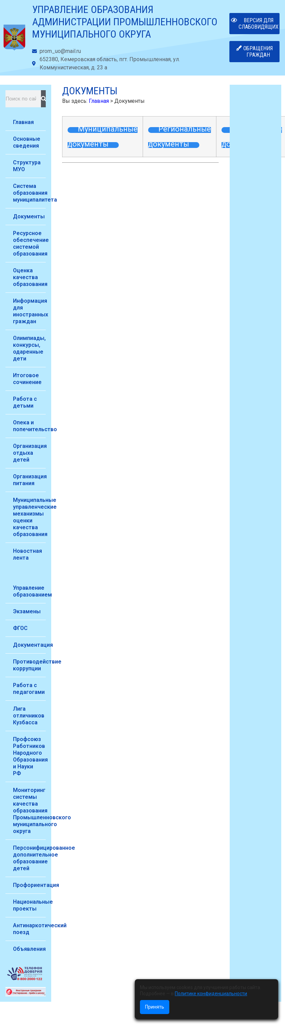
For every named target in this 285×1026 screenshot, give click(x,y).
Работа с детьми (25, 402)
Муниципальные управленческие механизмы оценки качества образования (29, 517)
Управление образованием (29, 591)
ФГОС (20, 628)
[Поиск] (43, 98)
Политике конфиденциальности (211, 993)
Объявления (29, 949)
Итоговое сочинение (27, 378)
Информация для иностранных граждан (29, 311)
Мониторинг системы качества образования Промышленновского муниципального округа (29, 810)
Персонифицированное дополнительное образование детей (29, 858)
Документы (29, 216)
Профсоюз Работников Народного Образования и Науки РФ (29, 756)
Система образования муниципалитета (29, 193)
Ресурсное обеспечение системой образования (29, 243)
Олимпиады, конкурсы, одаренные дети (29, 348)
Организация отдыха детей (29, 453)
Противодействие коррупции (29, 665)
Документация (29, 645)
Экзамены (27, 611)
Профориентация (29, 885)
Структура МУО (27, 166)
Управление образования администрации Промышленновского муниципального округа (124, 21)
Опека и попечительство (29, 426)
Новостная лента (27, 554)
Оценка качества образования (29, 277)
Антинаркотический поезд (29, 928)
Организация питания (29, 480)
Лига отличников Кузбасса (28, 716)
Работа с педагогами (29, 688)
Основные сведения (26, 142)
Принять (154, 1007)
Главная (23, 122)
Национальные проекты (29, 905)
